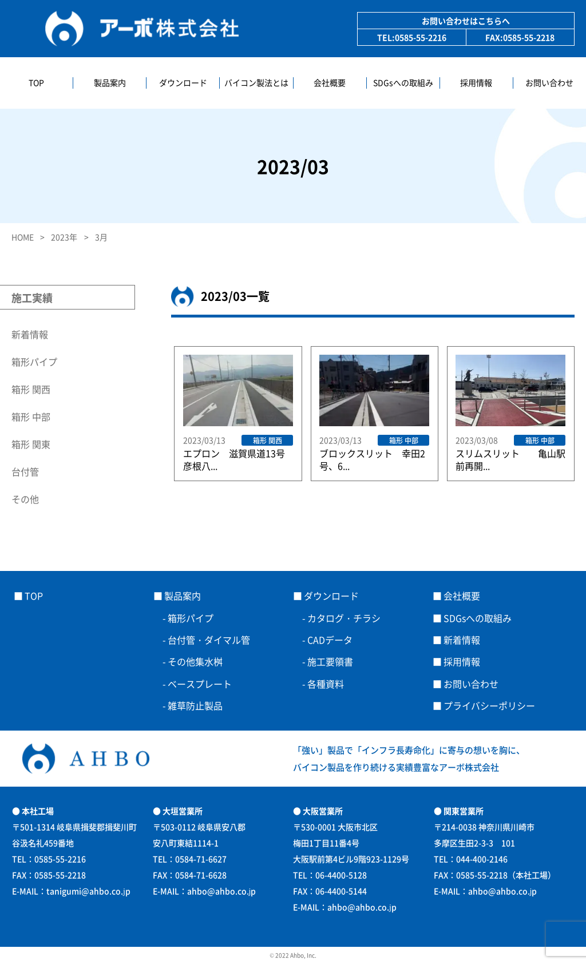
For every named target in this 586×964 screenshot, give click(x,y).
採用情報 (476, 83)
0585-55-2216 (420, 37)
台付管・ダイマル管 (209, 639)
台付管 (25, 471)
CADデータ (330, 639)
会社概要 (330, 83)
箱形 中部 (30, 416)
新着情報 (29, 334)
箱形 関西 (30, 389)
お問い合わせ (549, 83)
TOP (36, 83)
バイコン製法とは (256, 83)
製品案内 (110, 83)
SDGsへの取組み (403, 83)
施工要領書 (330, 661)
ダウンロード (183, 83)
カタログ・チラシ (344, 618)
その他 (25, 499)
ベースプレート (204, 684)
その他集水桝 (195, 661)
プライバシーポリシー (489, 705)
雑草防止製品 (195, 705)
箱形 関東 (30, 444)
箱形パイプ (34, 361)
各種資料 (325, 684)
